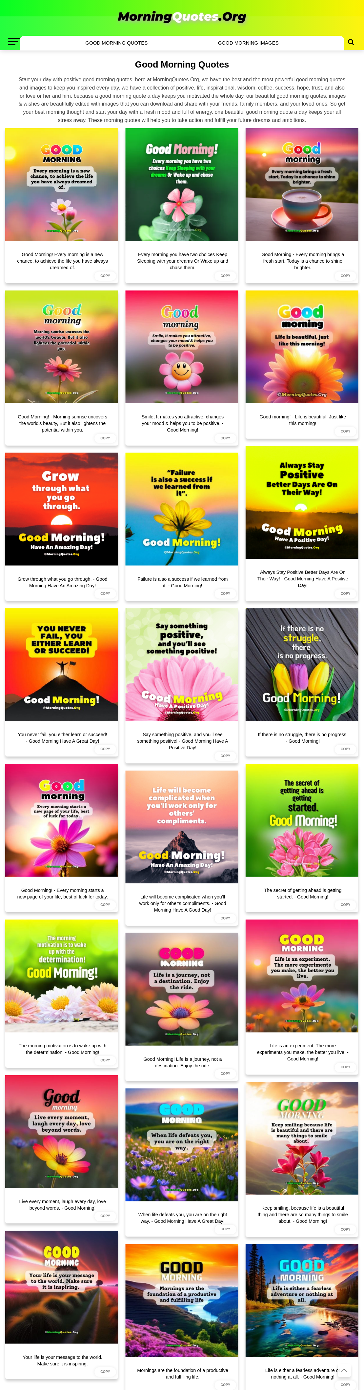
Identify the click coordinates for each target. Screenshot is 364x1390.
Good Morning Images (248, 43)
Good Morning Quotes (116, 43)
